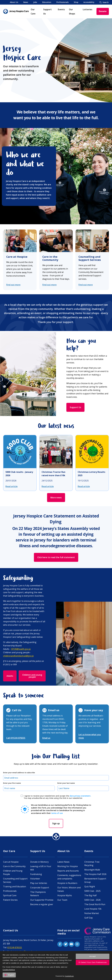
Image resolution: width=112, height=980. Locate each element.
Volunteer (35, 878)
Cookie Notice (9, 972)
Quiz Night (89, 886)
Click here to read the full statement (56, 557)
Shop (76, 2)
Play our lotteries (38, 883)
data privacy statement (80, 796)
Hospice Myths (64, 895)
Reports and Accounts (68, 870)
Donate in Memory (39, 861)
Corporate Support (39, 887)
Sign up (56, 823)
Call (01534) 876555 (15, 737)
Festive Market (91, 913)
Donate (103, 11)
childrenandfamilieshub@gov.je (18, 655)
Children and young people (32, 675)
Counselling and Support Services (89, 258)
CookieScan (69, 978)
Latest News (63, 861)
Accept (92, 958)
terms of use (57, 813)
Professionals (62, 2)
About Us (14, 2)
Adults (10, 675)
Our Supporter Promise (41, 899)
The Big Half (90, 895)
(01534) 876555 (14, 947)
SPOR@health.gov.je (21, 649)
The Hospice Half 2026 (95, 874)
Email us (46, 737)
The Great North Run (94, 904)
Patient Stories (10, 899)
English (9, 977)
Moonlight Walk (92, 869)
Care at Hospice (16, 256)
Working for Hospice (67, 866)
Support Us (75, 407)
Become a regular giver (41, 904)
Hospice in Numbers (67, 883)
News (25, 2)
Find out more (13, 284)
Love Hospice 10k (92, 908)
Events (61, 9)
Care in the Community (50, 258)
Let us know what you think (89, 736)
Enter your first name (12, 783)
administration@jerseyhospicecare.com (28, 951)
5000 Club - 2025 (92, 891)
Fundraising (36, 874)
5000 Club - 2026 (92, 899)
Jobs (35, 2)
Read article (11, 486)
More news (56, 497)
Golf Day (88, 917)
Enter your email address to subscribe (19, 773)
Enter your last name (66, 783)
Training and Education (14, 886)
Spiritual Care (9, 895)
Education (46, 2)
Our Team (62, 899)
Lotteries (87, 9)
